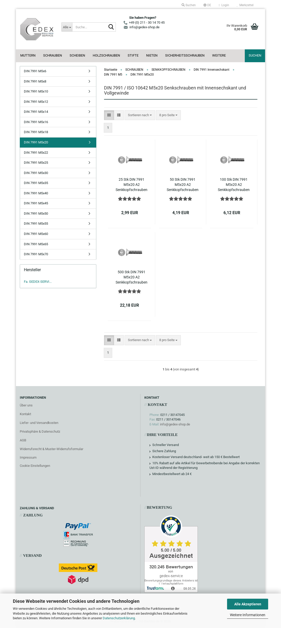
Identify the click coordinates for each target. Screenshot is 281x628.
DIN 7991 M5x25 (36, 163)
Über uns (26, 405)
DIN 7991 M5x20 (36, 142)
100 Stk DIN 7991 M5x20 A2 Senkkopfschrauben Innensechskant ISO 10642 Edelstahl (234, 184)
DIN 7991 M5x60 (36, 234)
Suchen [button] (189, 5)
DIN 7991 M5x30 (36, 173)
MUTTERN (27, 55)
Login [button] (224, 5)
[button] (207, 5)
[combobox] (140, 115)
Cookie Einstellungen (35, 466)
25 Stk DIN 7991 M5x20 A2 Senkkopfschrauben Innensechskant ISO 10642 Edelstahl (131, 184)
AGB (23, 440)
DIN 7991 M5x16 (36, 122)
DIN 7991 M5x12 (36, 102)
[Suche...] (66, 27)
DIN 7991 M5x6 (35, 71)
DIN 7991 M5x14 (36, 112)
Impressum (28, 457)
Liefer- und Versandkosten (39, 423)
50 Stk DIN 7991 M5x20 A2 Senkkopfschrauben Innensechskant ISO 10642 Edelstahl (183, 184)
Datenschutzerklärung (119, 618)
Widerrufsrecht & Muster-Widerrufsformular (51, 449)
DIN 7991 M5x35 (36, 183)
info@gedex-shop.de (175, 424)
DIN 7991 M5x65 (36, 244)
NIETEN (151, 55)
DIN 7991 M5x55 (36, 223)
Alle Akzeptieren (247, 604)
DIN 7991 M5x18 (36, 132)
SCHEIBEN (77, 55)
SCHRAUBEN (52, 55)
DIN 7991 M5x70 (36, 254)
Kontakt (25, 414)
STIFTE (133, 55)
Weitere (219, 55)
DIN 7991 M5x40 (36, 193)
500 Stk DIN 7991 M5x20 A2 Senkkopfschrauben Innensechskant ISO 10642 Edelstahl (131, 277)
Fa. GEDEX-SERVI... (38, 282)
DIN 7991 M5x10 (36, 91)
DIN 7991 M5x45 (36, 203)
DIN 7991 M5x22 (36, 152)
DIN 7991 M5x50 (36, 213)
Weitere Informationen (247, 615)
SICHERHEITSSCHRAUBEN (184, 55)
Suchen (255, 55)
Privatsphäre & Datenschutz (40, 431)
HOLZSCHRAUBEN (106, 55)
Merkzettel (245, 5)
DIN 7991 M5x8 (35, 81)
